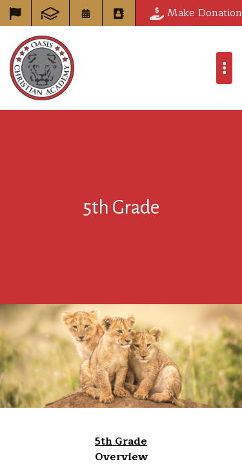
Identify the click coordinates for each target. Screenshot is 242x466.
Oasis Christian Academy (42, 68)
